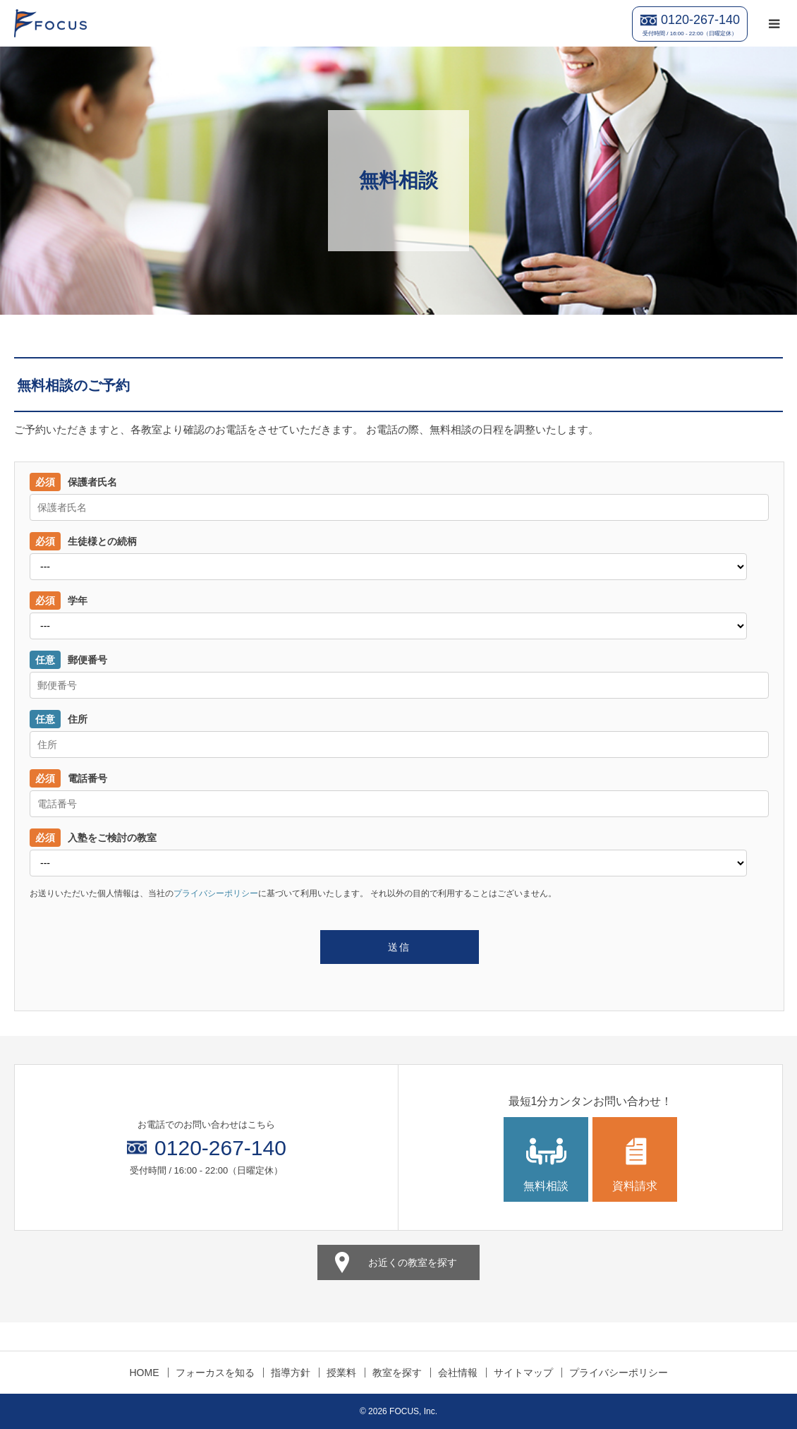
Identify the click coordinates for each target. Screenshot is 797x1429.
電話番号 (68, 778)
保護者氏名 (73, 482)
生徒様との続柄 (83, 541)
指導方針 (290, 1372)
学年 (58, 600)
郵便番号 (68, 660)
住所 (58, 719)
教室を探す (397, 1372)
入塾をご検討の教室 (93, 838)
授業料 (341, 1372)
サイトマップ (523, 1372)
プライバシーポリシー (216, 893)
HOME (144, 1372)
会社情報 (457, 1372)
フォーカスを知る (215, 1372)
